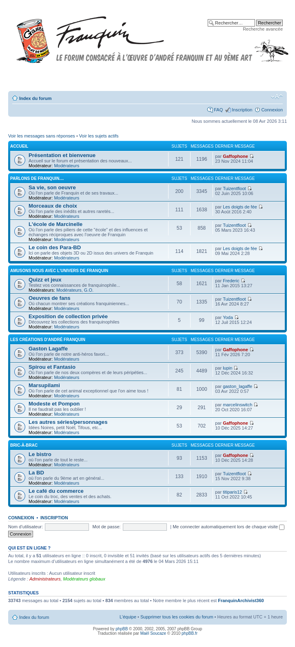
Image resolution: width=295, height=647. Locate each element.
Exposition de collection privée (68, 316)
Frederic (231, 280)
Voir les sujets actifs (99, 135)
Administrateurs (44, 578)
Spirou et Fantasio (52, 367)
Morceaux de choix (53, 206)
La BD (36, 473)
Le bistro (40, 454)
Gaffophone (235, 156)
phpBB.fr (189, 633)
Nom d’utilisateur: (25, 526)
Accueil (19, 146)
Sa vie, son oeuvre (52, 187)
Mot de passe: (107, 526)
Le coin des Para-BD (55, 247)
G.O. (88, 290)
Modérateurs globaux (84, 578)
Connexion (272, 109)
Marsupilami (44, 385)
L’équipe (128, 616)
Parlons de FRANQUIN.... (37, 178)
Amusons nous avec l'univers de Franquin (59, 270)
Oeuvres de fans (50, 298)
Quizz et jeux (45, 280)
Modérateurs (66, 165)
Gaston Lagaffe (48, 349)
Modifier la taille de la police (277, 96)
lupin (227, 368)
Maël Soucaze (153, 633)
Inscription (242, 109)
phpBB (121, 629)
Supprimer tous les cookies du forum (176, 616)
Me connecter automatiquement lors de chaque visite (228, 526)
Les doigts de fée (240, 206)
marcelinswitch (237, 404)
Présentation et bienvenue (62, 155)
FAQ (218, 109)
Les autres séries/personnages (68, 422)
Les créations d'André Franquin (47, 339)
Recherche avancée (263, 29)
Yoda (228, 317)
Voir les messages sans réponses (41, 135)
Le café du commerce (56, 491)
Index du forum (35, 98)
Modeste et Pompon (54, 404)
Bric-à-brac (24, 445)
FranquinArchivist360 (241, 600)
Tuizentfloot (234, 188)
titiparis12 (232, 492)
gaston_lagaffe (237, 386)
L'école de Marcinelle (55, 224)
